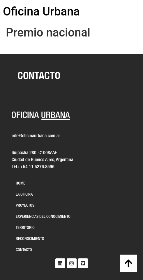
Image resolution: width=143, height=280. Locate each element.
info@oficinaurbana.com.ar (36, 136)
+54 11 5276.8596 (37, 167)
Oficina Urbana (41, 11)
